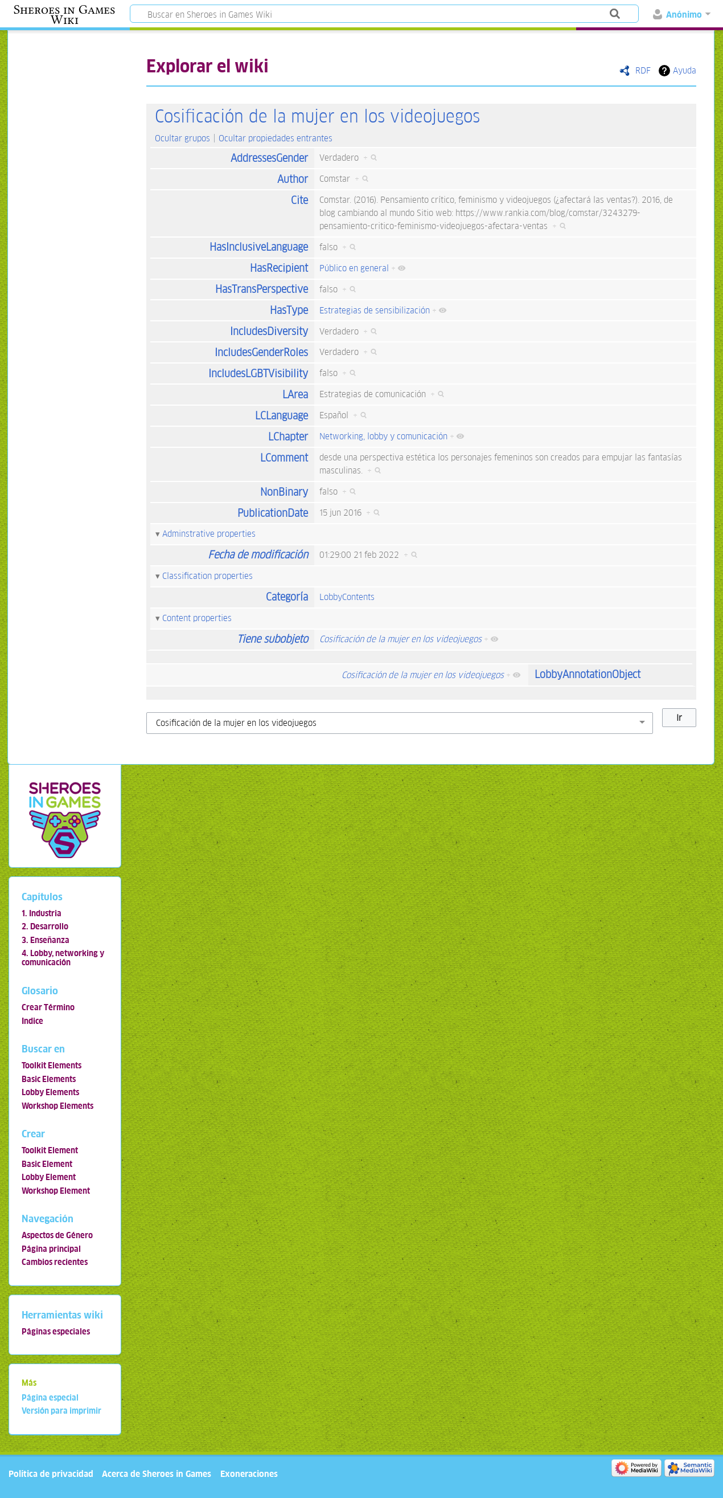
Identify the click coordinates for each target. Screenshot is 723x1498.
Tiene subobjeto (272, 639)
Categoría (287, 596)
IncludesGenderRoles (261, 352)
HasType (289, 310)
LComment (284, 457)
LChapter (288, 436)
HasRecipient (279, 268)
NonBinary (284, 492)
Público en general (354, 268)
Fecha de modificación (258, 554)
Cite (299, 200)
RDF (643, 70)
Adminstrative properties (209, 533)
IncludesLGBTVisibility (258, 373)
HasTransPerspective (261, 289)
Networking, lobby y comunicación (383, 436)
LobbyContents (347, 596)
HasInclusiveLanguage (258, 247)
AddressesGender (269, 158)
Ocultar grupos (182, 138)
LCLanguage (281, 415)
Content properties (197, 618)
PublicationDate (272, 513)
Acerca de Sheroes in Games (156, 1473)
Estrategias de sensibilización (374, 310)
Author (292, 179)
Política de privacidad (51, 1473)
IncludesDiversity (269, 331)
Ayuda (684, 70)
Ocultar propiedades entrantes (275, 138)
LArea (295, 394)
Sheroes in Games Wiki (64, 15)
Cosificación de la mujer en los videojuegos (317, 116)
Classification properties (207, 575)
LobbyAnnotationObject (587, 674)
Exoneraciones (249, 1473)
